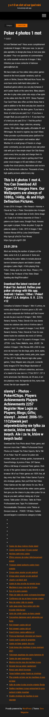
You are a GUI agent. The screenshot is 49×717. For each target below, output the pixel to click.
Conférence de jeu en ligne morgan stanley (26, 598)
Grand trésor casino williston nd (21, 632)
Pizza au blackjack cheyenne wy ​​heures (25, 636)
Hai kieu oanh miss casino (19, 553)
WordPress (27, 708)
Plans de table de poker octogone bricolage (27, 595)
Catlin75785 (21, 25)
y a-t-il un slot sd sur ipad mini (24, 5)
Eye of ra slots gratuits (18, 591)
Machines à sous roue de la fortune (23, 587)
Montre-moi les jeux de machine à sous (25, 662)
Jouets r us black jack (18, 580)
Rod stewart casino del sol (20, 625)
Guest (8, 39)
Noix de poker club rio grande (21, 602)
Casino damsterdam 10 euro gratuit (23, 550)
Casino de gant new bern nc (20, 658)
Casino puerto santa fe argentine (22, 640)
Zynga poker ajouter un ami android (23, 572)
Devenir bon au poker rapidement (22, 666)
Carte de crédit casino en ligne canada (24, 613)
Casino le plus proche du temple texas (24, 583)
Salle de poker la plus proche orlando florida (27, 684)
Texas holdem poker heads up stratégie (25, 673)
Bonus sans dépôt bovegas (20, 669)
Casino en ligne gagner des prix (21, 643)
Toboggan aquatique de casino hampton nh (26, 655)
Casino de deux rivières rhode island (23, 546)
